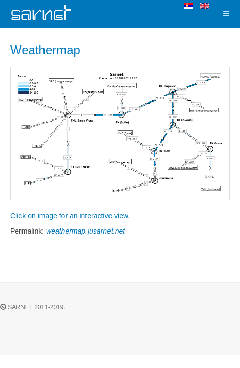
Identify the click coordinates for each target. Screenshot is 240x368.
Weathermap (45, 50)
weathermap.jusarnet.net (85, 231)
